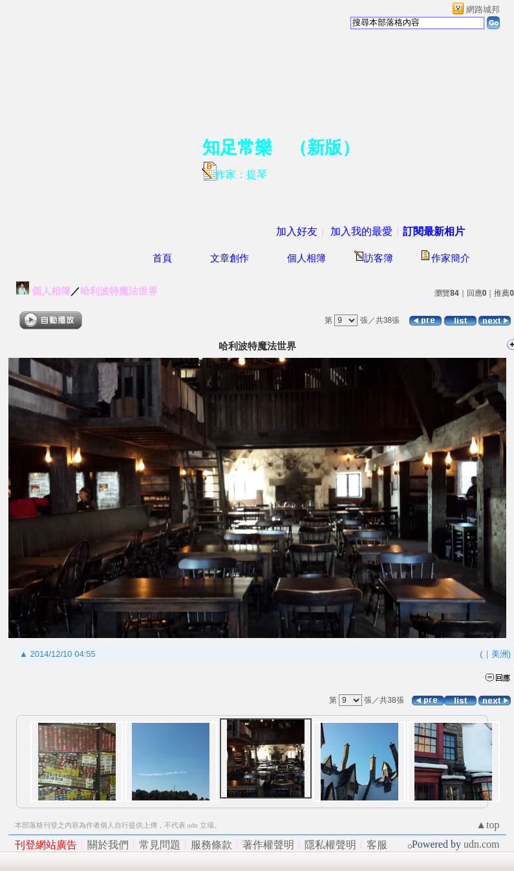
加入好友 (296, 231)
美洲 (499, 654)
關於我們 (108, 844)
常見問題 (159, 844)
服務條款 (211, 844)
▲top (487, 824)
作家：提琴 (241, 174)
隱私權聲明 (330, 844)
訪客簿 (378, 258)
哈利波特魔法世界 (119, 290)
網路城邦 (483, 9)
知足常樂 (237, 147)
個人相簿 (306, 258)
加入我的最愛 (361, 231)
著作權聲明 (268, 844)
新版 (324, 147)
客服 (377, 844)
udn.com (482, 844)
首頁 (162, 258)
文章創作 (229, 258)
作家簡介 (450, 258)
